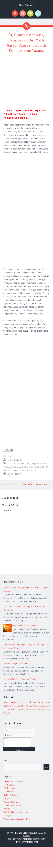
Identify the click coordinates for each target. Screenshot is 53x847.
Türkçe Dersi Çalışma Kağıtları (16, 819)
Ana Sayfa (27, 484)
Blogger (26, 836)
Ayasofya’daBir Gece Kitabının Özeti (19, 679)
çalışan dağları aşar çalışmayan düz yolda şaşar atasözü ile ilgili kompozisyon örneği (25, 467)
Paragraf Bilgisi (9, 709)
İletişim (6, 798)
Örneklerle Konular (11, 802)
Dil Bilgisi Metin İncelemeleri (15, 812)
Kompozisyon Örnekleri (24, 470)
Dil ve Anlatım (26, 706)
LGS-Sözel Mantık (22, 709)
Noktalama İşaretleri (41, 706)
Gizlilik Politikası (10, 795)
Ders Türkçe (26, 5)
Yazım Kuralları (10, 791)
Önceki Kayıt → (44, 484)
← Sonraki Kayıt (9, 484)
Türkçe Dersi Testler (12, 805)
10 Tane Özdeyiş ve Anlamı (15, 663)
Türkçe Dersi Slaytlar (35, 709)
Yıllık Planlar (9, 788)
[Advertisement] (26, 82)
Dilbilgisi (7, 808)
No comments (14, 474)
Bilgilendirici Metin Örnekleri (25, 625)
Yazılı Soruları (9, 784)
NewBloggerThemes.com (26, 842)
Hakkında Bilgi (14, 460)
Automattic (22, 839)
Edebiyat (16, 706)
